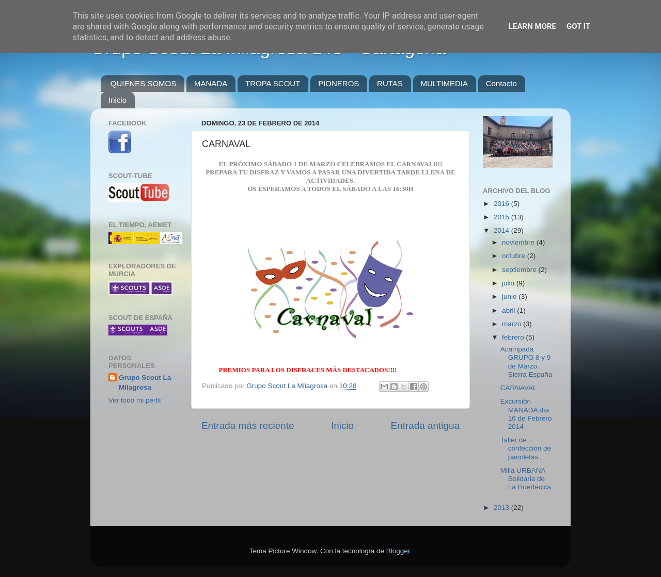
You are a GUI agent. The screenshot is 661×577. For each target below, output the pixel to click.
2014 (502, 230)
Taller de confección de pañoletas (525, 448)
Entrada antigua (425, 425)
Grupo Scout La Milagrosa (145, 382)
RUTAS (390, 83)
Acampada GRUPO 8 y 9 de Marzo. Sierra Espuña (526, 361)
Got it (578, 26)
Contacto (501, 83)
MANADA (210, 83)
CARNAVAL (518, 388)
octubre (514, 256)
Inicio (117, 99)
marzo (512, 324)
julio (509, 283)
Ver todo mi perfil (134, 400)
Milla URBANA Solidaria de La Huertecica (525, 479)
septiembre (520, 270)
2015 (502, 217)
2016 (502, 203)
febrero (514, 337)
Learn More (532, 26)
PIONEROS (338, 83)
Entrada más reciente (247, 425)
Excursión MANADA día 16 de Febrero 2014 (526, 413)
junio (510, 296)
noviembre (519, 242)
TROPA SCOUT (272, 83)
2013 (502, 507)
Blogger (398, 551)
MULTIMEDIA (444, 83)
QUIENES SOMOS (144, 83)
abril (509, 310)
